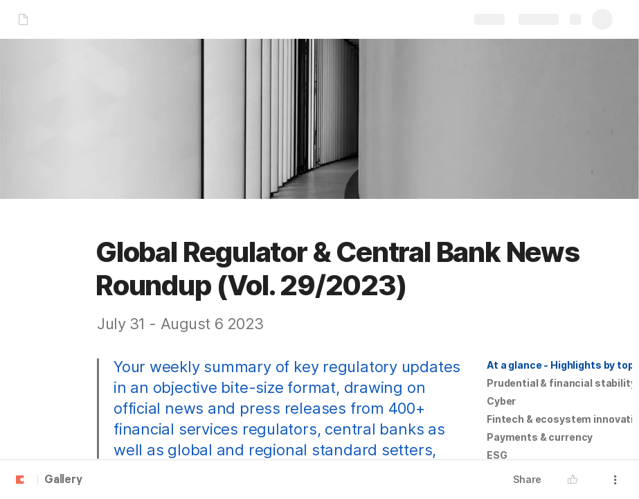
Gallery (63, 480)
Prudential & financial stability (561, 383)
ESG (497, 455)
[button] (559, 365)
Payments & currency (540, 437)
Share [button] (527, 479)
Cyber (501, 401)
